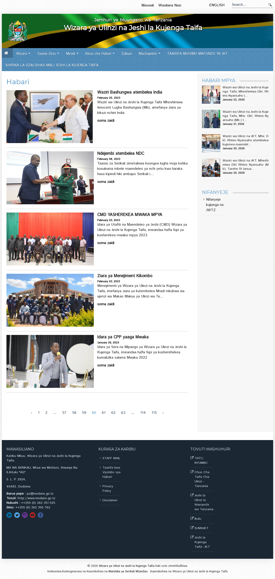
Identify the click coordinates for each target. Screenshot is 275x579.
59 (84, 412)
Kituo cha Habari (101, 55)
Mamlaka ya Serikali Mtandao (129, 571)
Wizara (24, 55)
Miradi (73, 55)
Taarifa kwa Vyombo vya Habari (111, 472)
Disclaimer (110, 500)
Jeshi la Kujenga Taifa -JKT (202, 542)
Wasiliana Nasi (169, 5)
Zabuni (126, 53)
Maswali (147, 5)
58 (74, 412)
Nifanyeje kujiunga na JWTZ (214, 205)
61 (104, 412)
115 (154, 412)
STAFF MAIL (111, 458)
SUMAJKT (202, 528)
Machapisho (151, 55)
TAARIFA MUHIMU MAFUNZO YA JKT (197, 53)
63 (123, 412)
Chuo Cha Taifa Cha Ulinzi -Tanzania (202, 479)
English (216, 5)
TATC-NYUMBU (201, 460)
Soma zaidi (105, 120)
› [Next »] (163, 412)
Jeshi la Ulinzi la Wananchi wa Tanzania (204, 502)
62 (113, 412)
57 (64, 412)
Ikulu (198, 518)
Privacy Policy (108, 488)
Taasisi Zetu (49, 55)
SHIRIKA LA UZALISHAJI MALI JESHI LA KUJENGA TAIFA (51, 65)
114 (143, 412)
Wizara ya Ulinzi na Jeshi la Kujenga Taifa (126, 566)
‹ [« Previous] (31, 412)
